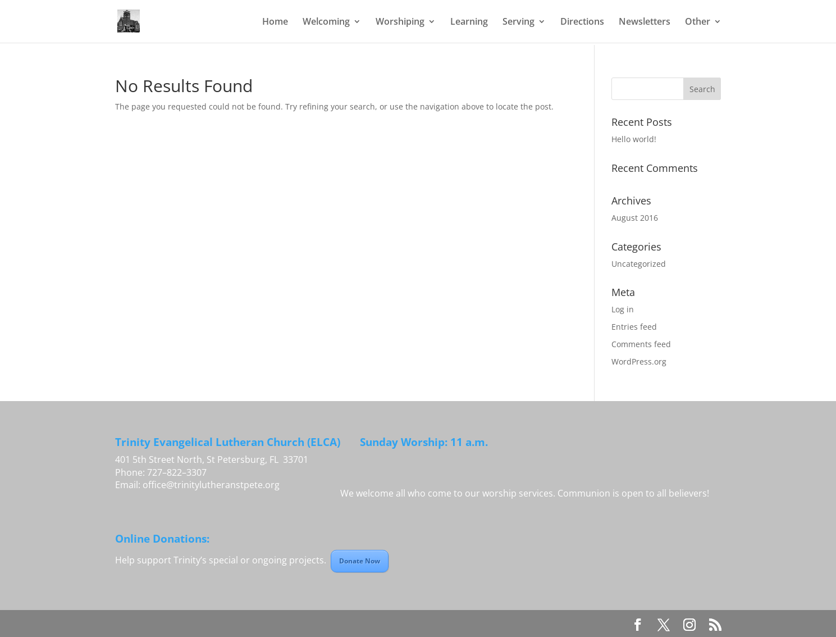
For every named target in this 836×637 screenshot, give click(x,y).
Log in (622, 309)
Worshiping (400, 22)
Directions (582, 22)
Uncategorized (638, 263)
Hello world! (633, 139)
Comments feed (641, 344)
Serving (518, 22)
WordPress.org (638, 361)
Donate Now (359, 561)
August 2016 (634, 217)
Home (275, 22)
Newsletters (644, 22)
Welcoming (326, 22)
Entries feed (634, 326)
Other (697, 22)
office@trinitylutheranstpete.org (211, 485)
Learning (469, 22)
